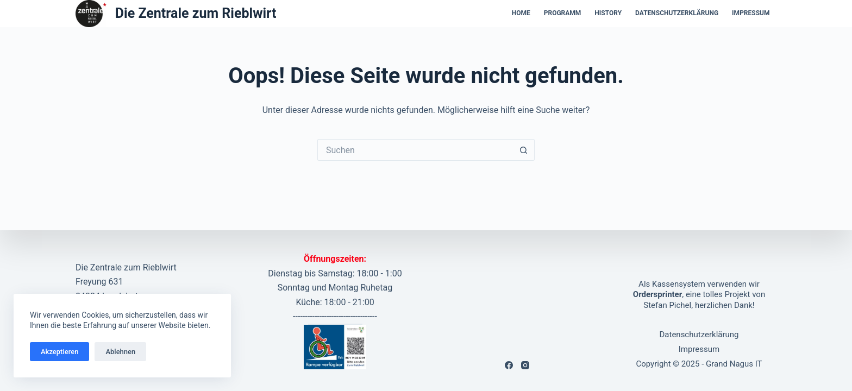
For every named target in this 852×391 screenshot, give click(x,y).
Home (521, 13)
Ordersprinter (657, 294)
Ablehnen (120, 352)
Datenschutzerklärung (676, 13)
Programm (562, 13)
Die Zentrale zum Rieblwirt (196, 13)
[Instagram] (525, 365)
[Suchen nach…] (415, 150)
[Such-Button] (524, 150)
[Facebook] (509, 365)
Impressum (750, 13)
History (608, 13)
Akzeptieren (59, 352)
